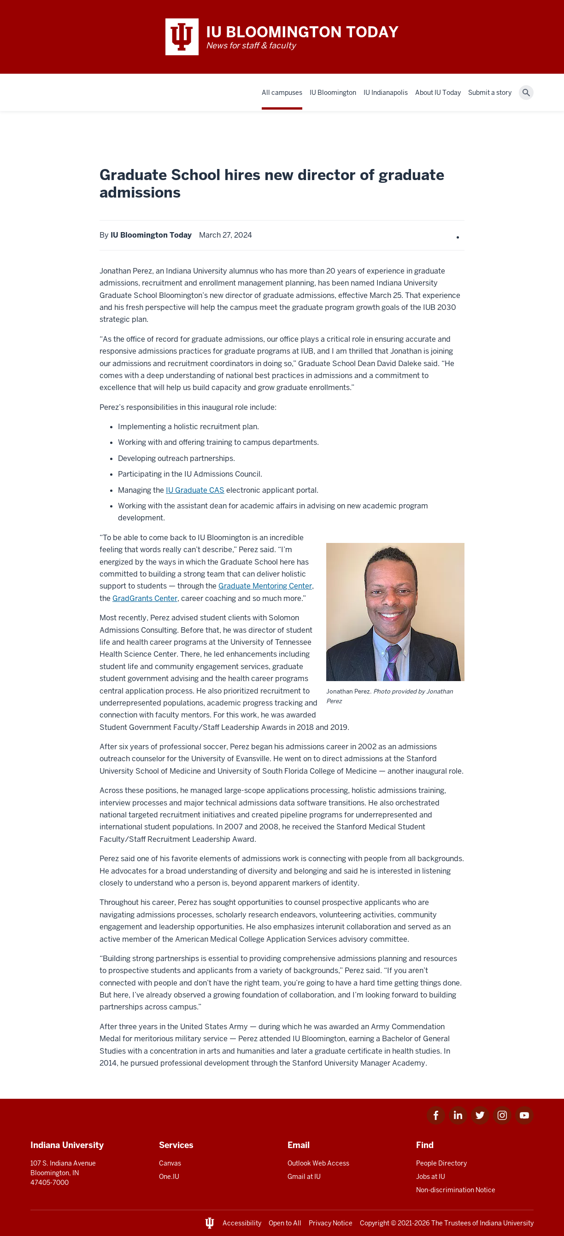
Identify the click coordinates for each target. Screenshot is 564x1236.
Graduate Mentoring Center (265, 586)
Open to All (285, 1223)
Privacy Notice (330, 1223)
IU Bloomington (333, 92)
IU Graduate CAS (195, 490)
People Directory (441, 1163)
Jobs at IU (430, 1176)
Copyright (374, 1223)
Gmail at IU (304, 1176)
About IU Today (438, 92)
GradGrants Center (144, 598)
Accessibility (242, 1223)
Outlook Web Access (318, 1163)
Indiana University (507, 1223)
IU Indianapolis (386, 92)
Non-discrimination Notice (455, 1190)
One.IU (169, 1176)
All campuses (282, 92)
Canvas (170, 1163)
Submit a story (489, 92)
